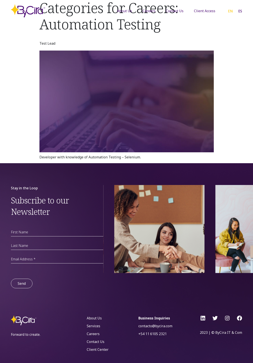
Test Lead (47, 43)
